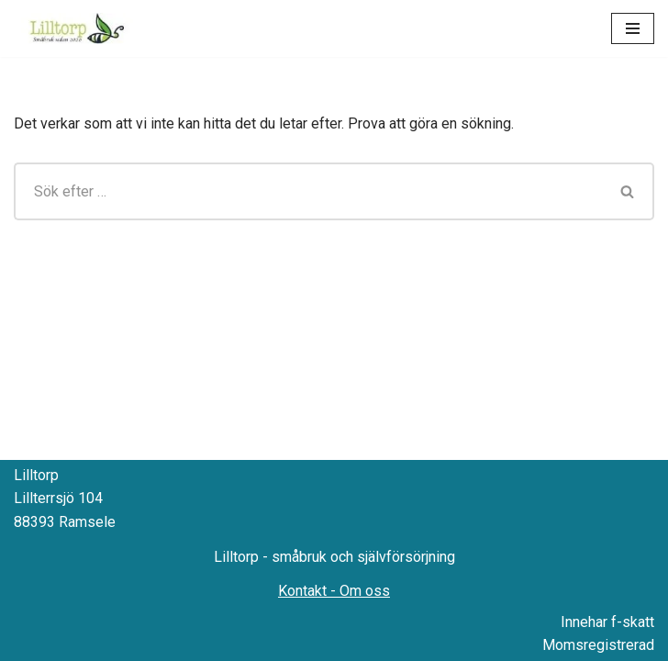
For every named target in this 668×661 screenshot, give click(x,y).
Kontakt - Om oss (334, 590)
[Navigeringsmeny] (632, 28)
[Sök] (308, 191)
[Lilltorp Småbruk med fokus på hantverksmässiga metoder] (80, 28)
